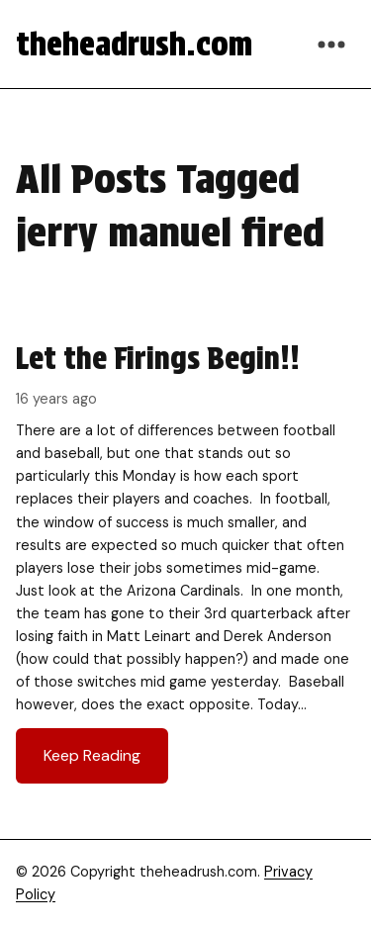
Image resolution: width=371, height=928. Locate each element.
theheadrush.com (134, 44)
